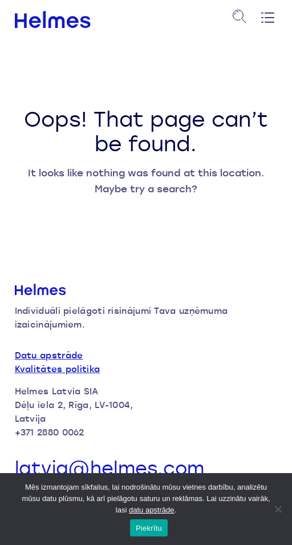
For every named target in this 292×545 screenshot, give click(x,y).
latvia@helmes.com (110, 468)
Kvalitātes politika (57, 368)
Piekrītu (149, 528)
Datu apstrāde (49, 355)
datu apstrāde (152, 510)
